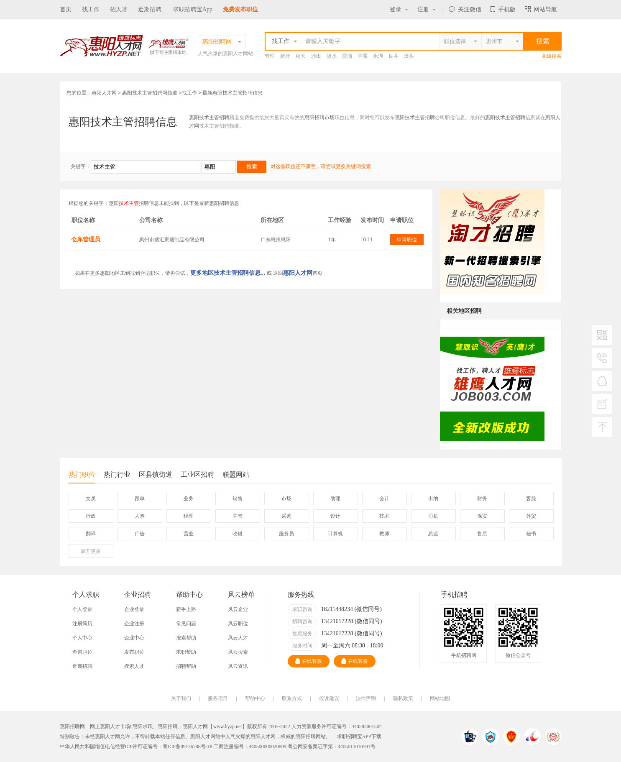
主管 (238, 516)
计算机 (335, 534)
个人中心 (82, 638)
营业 (189, 534)
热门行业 (117, 474)
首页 (66, 9)
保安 (482, 516)
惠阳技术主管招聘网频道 (149, 93)
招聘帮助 (186, 666)
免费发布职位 (240, 9)
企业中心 (134, 638)
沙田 (316, 56)
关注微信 (465, 9)
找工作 (91, 9)
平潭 (363, 56)
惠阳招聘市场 (319, 117)
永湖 (378, 56)
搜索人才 (134, 666)
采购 (286, 516)
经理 (189, 516)
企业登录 (134, 609)
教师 (384, 534)
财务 (482, 498)
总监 (433, 534)
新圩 (285, 56)
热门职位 (82, 477)
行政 (91, 516)
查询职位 (82, 652)
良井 (393, 56)
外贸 (531, 516)
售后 (482, 534)
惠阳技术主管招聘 (209, 117)
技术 (384, 516)
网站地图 (440, 698)
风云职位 (238, 623)
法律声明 (366, 698)
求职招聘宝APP (354, 736)
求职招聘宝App (192, 9)
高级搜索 (552, 56)
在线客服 (308, 661)
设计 (335, 516)
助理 (335, 498)
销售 (238, 498)
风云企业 (238, 609)
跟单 (140, 498)
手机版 (503, 9)
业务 (189, 498)
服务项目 (218, 698)
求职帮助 (186, 652)
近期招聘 (149, 9)
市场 (286, 498)
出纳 (433, 498)
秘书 (531, 534)
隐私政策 (403, 698)
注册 (426, 9)
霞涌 (347, 56)
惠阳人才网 (104, 93)
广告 (140, 534)
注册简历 (82, 623)
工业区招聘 (197, 474)
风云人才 (238, 638)
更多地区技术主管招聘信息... (228, 272)
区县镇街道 (155, 474)
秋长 (301, 56)
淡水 (332, 56)
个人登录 (82, 609)
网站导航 (541, 9)
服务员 (286, 534)
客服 (531, 498)
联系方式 (292, 698)
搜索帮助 (186, 638)
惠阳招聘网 (308, 736)
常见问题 (186, 623)
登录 (399, 9)
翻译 (91, 534)
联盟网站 (235, 474)
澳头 (409, 56)
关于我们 (181, 698)
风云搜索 (238, 652)
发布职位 (134, 652)
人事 (140, 516)
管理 (270, 56)
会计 (384, 498)
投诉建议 (329, 698)
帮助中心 (255, 698)
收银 (238, 534)
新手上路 (186, 609)
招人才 (119, 9)
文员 (91, 498)
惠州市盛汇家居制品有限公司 (171, 240)
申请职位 (407, 240)
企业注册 (134, 623)
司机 (433, 516)
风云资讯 (238, 666)
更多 (91, 551)
